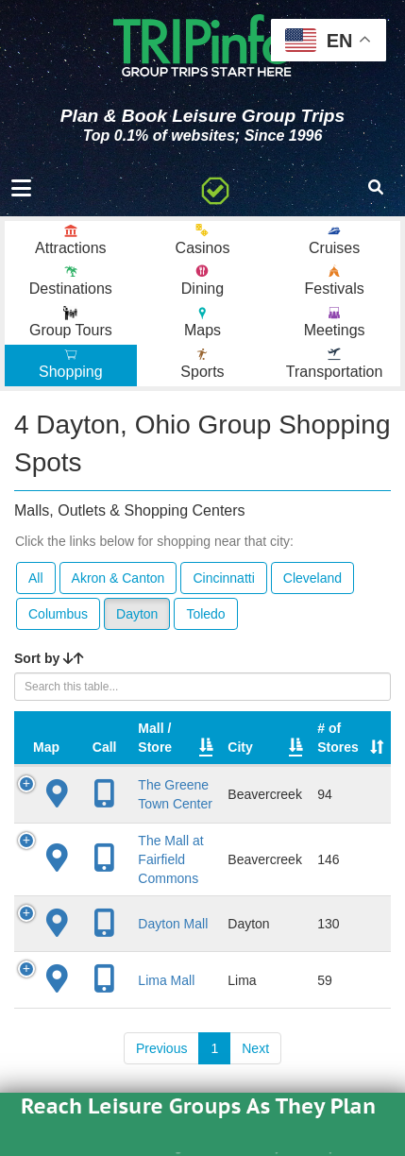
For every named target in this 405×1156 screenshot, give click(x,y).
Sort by (49, 658)
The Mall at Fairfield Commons (170, 859)
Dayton (137, 613)
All (35, 578)
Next (255, 1048)
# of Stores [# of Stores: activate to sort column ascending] (338, 738)
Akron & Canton (118, 578)
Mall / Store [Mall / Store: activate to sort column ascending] (155, 738)
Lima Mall (166, 980)
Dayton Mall (173, 923)
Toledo (205, 613)
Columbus (58, 613)
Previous (161, 1048)
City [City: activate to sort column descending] (240, 747)
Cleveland (312, 578)
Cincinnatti (223, 578)
